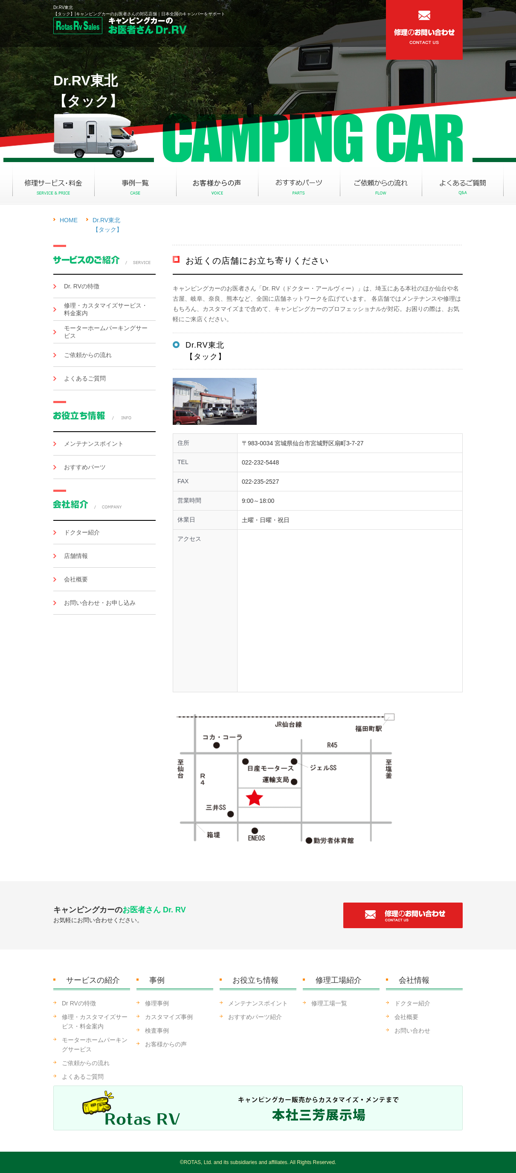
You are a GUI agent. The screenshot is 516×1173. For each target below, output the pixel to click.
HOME (69, 220)
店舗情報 (76, 555)
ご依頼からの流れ (88, 354)
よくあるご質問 (85, 378)
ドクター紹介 (82, 532)
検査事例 (157, 1030)
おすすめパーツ (85, 467)
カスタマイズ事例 (169, 1016)
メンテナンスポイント (94, 443)
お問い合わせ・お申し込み (100, 602)
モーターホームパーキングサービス (106, 332)
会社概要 (76, 579)
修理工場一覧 (329, 1003)
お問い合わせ (412, 1030)
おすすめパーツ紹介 (255, 1016)
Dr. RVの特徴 (81, 286)
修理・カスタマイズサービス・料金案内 (106, 309)
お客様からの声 (166, 1044)
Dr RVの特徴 (79, 1003)
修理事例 (157, 1003)
